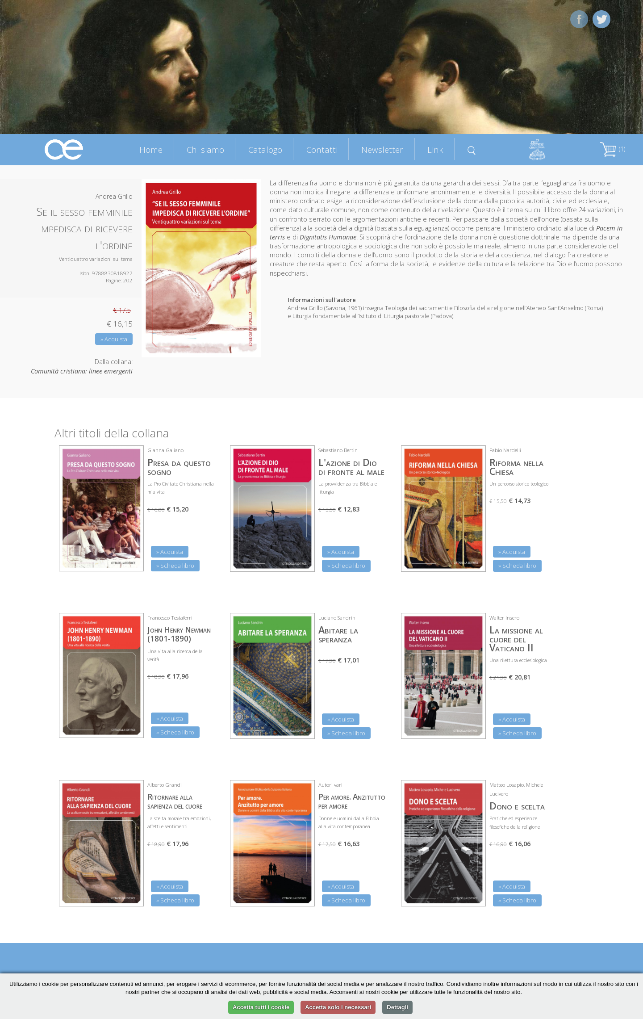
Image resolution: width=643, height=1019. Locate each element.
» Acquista (113, 339)
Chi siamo (205, 149)
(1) (612, 149)
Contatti (322, 149)
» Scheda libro (175, 566)
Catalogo (265, 149)
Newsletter (382, 149)
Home (151, 149)
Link (435, 149)
